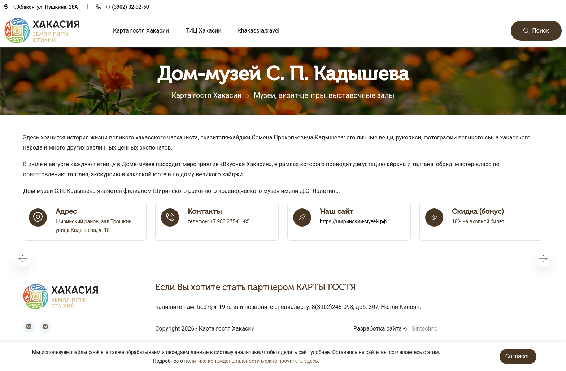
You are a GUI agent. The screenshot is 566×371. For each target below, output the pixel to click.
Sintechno (424, 329)
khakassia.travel (259, 30)
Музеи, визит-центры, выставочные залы (324, 95)
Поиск (536, 30)
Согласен (518, 356)
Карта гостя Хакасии (141, 30)
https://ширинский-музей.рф (353, 221)
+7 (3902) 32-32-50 (127, 7)
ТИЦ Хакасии (204, 30)
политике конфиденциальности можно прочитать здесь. (251, 361)
